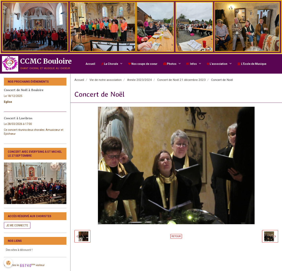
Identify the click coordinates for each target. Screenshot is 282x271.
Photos (170, 63)
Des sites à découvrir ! (19, 249)
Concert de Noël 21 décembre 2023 (181, 80)
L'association (217, 63)
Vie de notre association (105, 80)
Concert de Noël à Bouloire (23, 90)
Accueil (90, 63)
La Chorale (110, 63)
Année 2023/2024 (139, 80)
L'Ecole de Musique (251, 63)
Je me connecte (17, 225)
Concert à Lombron (18, 118)
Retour (176, 236)
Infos (191, 63)
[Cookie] (8, 262)
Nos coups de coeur (142, 63)
